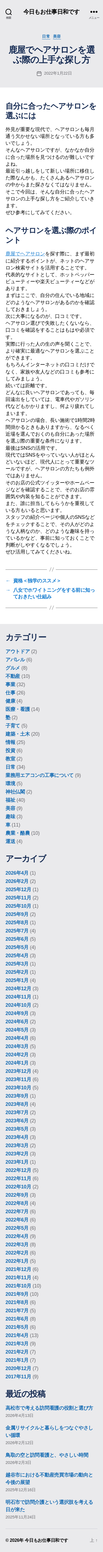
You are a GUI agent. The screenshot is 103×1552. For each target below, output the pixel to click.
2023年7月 (17, 1112)
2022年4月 (17, 1236)
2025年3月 (17, 964)
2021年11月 (18, 1277)
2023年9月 (17, 1096)
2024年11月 (18, 997)
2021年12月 (18, 1269)
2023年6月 (17, 1120)
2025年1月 (17, 980)
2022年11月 (18, 1178)
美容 (57, 36)
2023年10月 (18, 1087)
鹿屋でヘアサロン (25, 254)
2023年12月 (18, 1071)
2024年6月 (17, 1021)
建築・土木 (17, 734)
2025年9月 (17, 914)
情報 (10, 742)
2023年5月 (17, 1129)
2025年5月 (17, 947)
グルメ (12, 668)
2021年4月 (17, 1335)
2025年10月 (18, 906)
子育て (12, 726)
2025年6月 (17, 939)
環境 (10, 783)
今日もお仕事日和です (51, 12)
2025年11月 (18, 898)
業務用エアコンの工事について (39, 775)
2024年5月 (17, 1030)
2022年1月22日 (58, 73)
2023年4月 (17, 1137)
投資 (10, 750)
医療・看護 (17, 709)
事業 (10, 684)
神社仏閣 (15, 792)
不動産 (12, 676)
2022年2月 (17, 1253)
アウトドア (17, 651)
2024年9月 (17, 1013)
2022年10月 (18, 1187)
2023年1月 (17, 1162)
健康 (10, 701)
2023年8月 (17, 1104)
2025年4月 (17, 955)
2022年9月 (17, 1195)
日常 (46, 36)
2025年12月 (18, 889)
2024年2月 (17, 1054)
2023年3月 (17, 1145)
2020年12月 (18, 1368)
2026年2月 (17, 881)
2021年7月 (17, 1310)
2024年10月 (18, 1005)
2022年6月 (17, 1220)
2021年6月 (17, 1319)
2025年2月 (17, 972)
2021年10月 (18, 1286)
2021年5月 (17, 1327)
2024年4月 (17, 1038)
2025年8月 (17, 922)
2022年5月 (17, 1228)
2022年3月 (17, 1244)
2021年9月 (17, 1294)
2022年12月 (18, 1170)
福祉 (10, 800)
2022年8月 (17, 1203)
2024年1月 (17, 1063)
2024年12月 (18, 988)
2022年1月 (17, 1261)
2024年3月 (17, 1046)
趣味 (10, 816)
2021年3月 (17, 1343)
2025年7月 (17, 931)
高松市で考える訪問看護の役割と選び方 (49, 1408)
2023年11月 (18, 1079)
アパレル (15, 659)
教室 (10, 759)
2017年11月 (18, 1376)
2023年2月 (17, 1154)
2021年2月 (17, 1352)
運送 (10, 841)
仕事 (10, 692)
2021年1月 (17, 1360)
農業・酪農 (17, 833)
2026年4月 (17, 873)
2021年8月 (17, 1302)
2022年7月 (17, 1211)
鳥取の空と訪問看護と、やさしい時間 (46, 1455)
